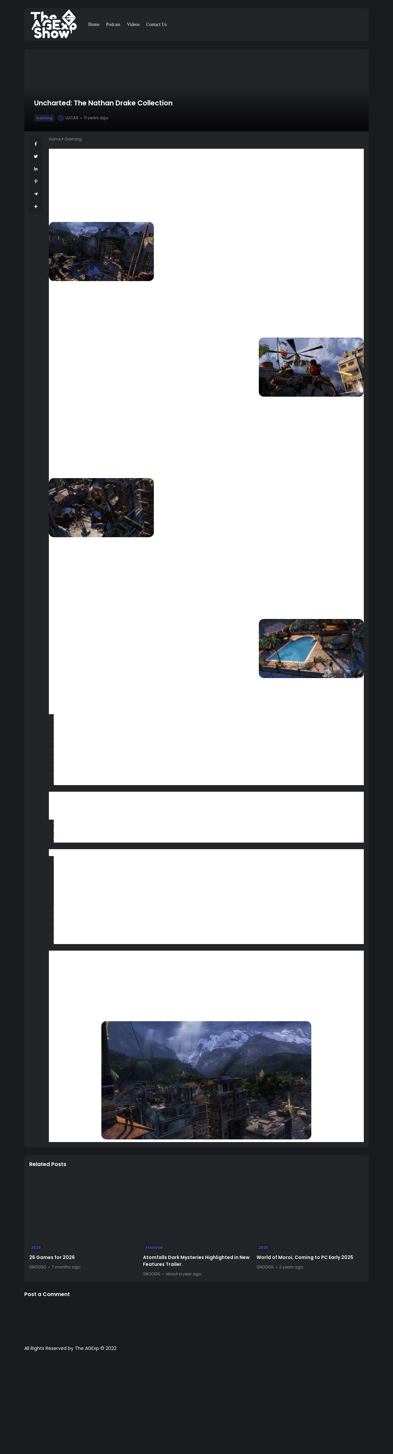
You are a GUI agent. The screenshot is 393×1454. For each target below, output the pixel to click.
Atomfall (153, 1247)
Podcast (113, 24)
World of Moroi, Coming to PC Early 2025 (305, 1257)
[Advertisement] (196, 1406)
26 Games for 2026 (52, 1257)
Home (93, 24)
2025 (263, 1247)
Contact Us (156, 24)
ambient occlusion (69, 457)
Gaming (44, 118)
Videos (133, 24)
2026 (36, 1247)
